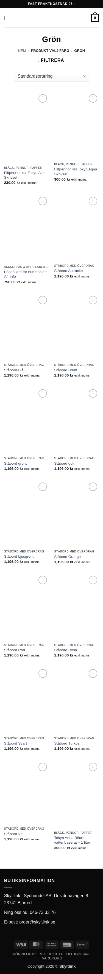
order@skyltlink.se (37, 922)
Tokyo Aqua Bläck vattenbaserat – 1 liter (72, 840)
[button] (7, 17)
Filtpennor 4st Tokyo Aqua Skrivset (75, 171)
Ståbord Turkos (66, 743)
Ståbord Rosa (65, 650)
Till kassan (77, 954)
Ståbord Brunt (65, 370)
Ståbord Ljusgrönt (19, 556)
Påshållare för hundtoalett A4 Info (25, 274)
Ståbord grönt (15, 463)
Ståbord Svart (15, 743)
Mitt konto (51, 954)
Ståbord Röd (14, 650)
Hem (22, 51)
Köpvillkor (24, 954)
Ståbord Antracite (68, 271)
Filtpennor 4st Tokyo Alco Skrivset (25, 175)
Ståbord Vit (13, 834)
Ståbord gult (64, 463)
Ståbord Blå (14, 370)
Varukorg (52, 958)
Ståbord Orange (67, 557)
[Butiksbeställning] (51, 76)
